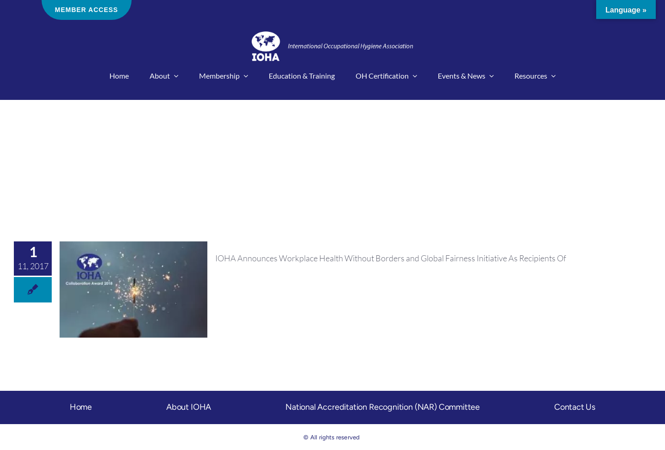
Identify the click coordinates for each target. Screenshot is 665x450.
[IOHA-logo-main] (332, 36)
